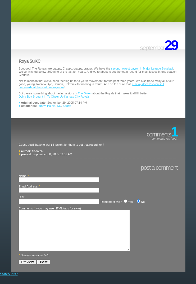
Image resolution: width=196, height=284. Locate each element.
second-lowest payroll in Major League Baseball (142, 68)
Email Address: (28, 186)
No (143, 201)
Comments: (26, 208)
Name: (23, 175)
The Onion (85, 93)
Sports (67, 105)
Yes (130, 201)
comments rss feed (164, 138)
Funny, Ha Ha (46, 105)
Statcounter (9, 282)
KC (59, 105)
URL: (22, 197)
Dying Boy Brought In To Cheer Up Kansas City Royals (54, 96)
